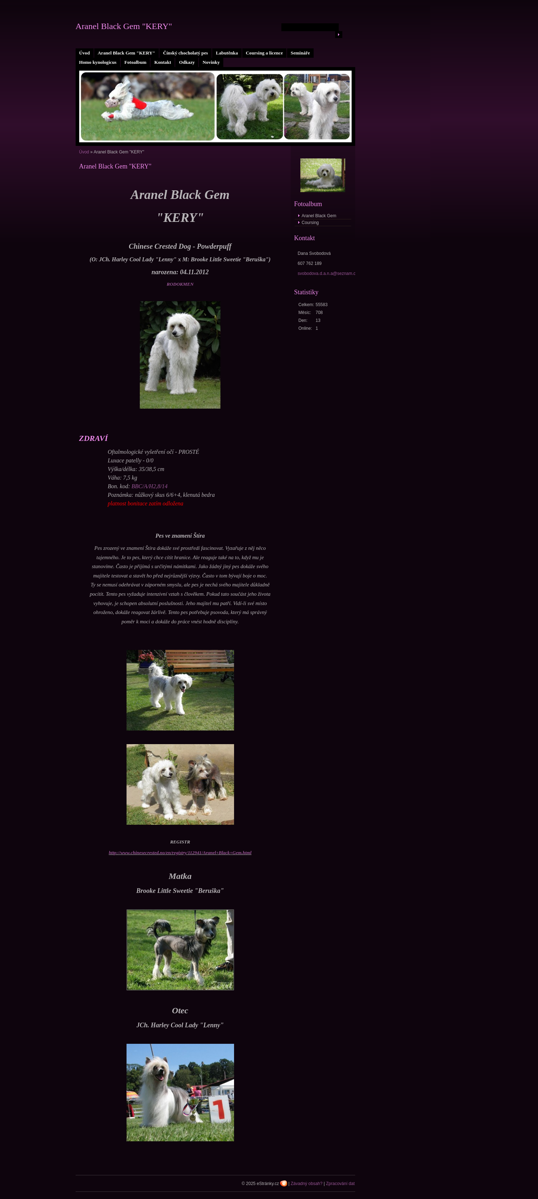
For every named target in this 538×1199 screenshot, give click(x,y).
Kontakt (162, 62)
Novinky (211, 62)
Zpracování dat (340, 1183)
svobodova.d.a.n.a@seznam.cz (328, 273)
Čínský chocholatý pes (185, 53)
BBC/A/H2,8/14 (150, 486)
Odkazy (187, 62)
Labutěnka (227, 53)
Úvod (84, 53)
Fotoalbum (135, 62)
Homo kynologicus (97, 62)
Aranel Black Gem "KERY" (126, 53)
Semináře (300, 53)
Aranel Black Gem (319, 215)
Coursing (310, 222)
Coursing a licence (264, 53)
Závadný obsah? (307, 1183)
